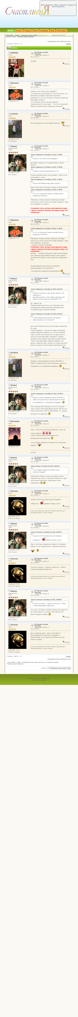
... (19, 43)
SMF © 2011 (38, 678)
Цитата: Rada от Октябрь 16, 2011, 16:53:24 (45, 466)
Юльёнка (8, 36)
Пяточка (14, 491)
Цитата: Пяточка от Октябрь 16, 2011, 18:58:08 (46, 599)
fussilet (44, 680)
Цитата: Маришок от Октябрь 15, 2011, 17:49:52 (46, 154)
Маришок (15, 83)
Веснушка (15, 421)
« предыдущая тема (53, 41)
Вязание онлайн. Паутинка (26, 36)
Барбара (14, 53)
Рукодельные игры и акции (29, 35)
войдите (70, 5)
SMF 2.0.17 (31, 678)
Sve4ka (14, 36)
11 (21, 43)
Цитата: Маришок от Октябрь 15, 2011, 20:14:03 (46, 289)
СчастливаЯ (9, 35)
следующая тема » (65, 41)
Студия (17, 35)
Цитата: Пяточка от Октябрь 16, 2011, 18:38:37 (46, 532)
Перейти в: (44, 668)
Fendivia (14, 114)
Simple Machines (46, 678)
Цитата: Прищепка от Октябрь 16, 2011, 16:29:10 (47, 393)
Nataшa (14, 146)
